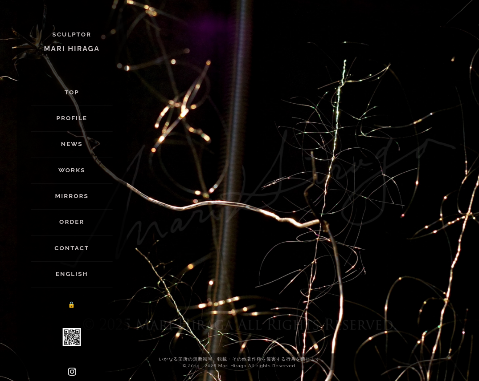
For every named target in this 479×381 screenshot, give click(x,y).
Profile (71, 118)
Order (71, 221)
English (72, 273)
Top (72, 92)
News (72, 143)
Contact (71, 247)
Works (72, 170)
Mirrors (72, 195)
